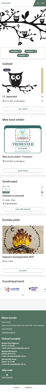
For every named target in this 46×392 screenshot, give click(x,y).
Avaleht (16, 387)
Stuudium (23, 55)
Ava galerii (23, 271)
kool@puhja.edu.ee (8, 332)
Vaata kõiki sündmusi (23, 209)
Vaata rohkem (23, 171)
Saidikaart (28, 387)
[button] (22, 295)
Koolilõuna (31, 51)
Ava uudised (23, 109)
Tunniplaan (16, 51)
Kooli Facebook (7, 376)
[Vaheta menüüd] (43, 3)
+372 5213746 (7, 329)
